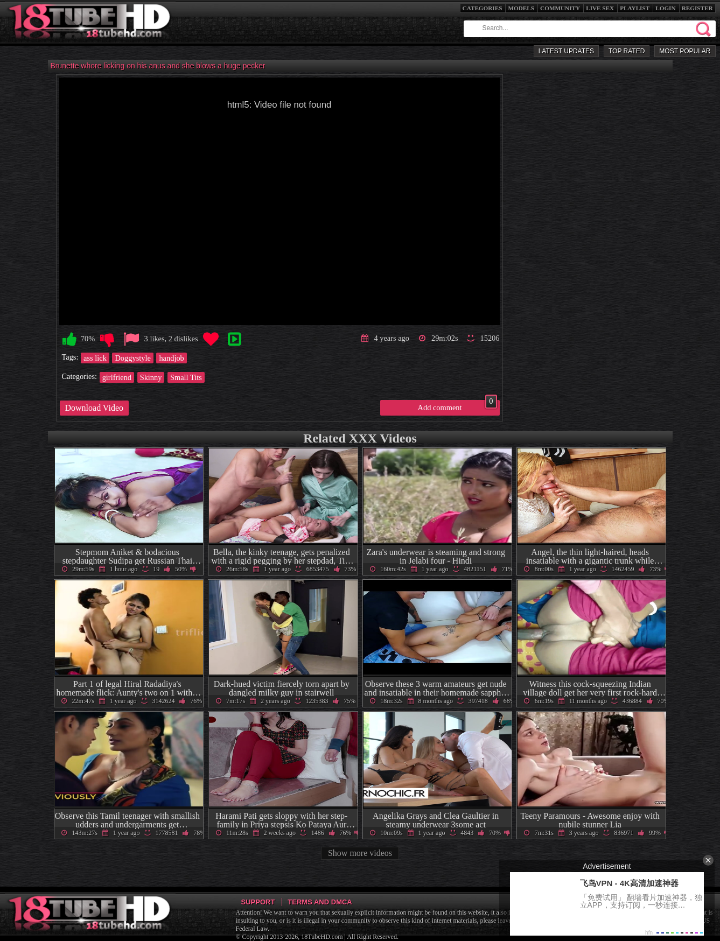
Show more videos (360, 853)
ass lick (95, 358)
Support (258, 902)
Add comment (457, 406)
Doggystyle (132, 358)
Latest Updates (566, 51)
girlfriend (116, 377)
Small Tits (186, 377)
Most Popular (684, 51)
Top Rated (627, 51)
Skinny (151, 377)
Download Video (94, 407)
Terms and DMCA (320, 902)
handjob (171, 358)
